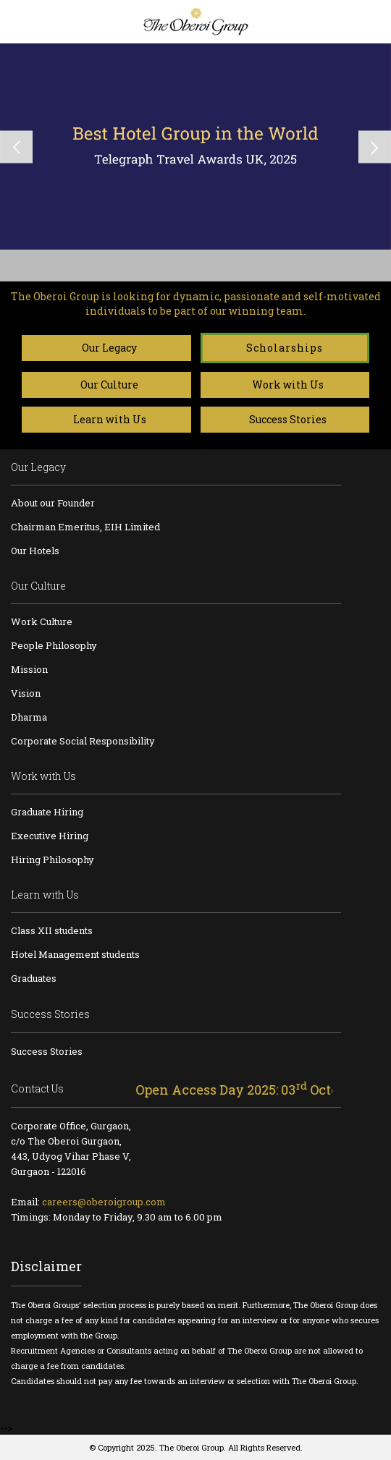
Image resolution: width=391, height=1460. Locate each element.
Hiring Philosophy (52, 859)
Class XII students (52, 930)
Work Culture (41, 621)
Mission (29, 669)
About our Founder (53, 502)
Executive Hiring (49, 835)
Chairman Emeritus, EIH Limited (85, 526)
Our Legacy (106, 348)
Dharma (29, 716)
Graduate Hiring (47, 811)
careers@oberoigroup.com (104, 1201)
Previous (16, 146)
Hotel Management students (75, 954)
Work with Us (284, 384)
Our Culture (106, 384)
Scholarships (284, 348)
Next (374, 146)
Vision (26, 693)
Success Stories (285, 419)
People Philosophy (54, 645)
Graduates (33, 978)
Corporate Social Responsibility (83, 740)
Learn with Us (106, 419)
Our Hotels (35, 550)
